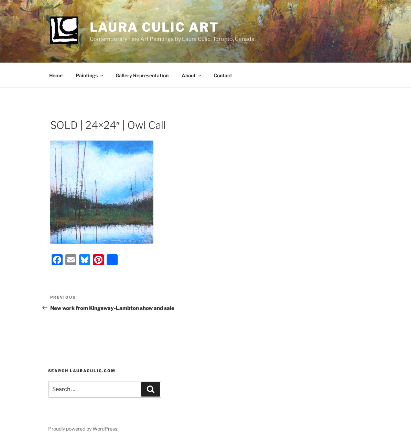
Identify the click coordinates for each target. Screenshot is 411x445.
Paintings (90, 75)
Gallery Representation (142, 75)
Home (56, 75)
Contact (223, 75)
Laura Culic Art (154, 27)
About (192, 75)
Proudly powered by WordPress (82, 429)
